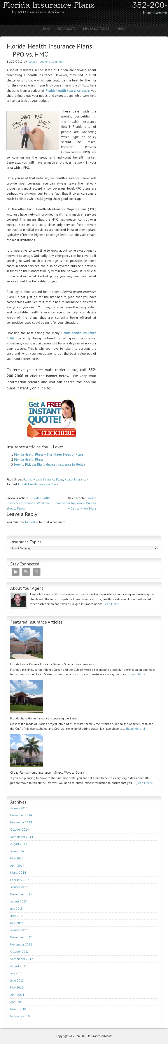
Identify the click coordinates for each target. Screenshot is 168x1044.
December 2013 (21, 894)
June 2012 (17, 980)
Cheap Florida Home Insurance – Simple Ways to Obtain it (48, 772)
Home (46, 29)
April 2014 (17, 866)
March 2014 (18, 873)
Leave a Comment (51, 62)
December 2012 (21, 937)
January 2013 (19, 930)
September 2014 (21, 837)
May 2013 (16, 923)
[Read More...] (139, 674)
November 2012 (21, 944)
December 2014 (21, 815)
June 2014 (17, 851)
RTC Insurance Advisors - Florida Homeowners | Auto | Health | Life (84, 12)
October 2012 (19, 952)
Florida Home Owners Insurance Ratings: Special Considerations (52, 664)
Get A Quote (66, 29)
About (121, 29)
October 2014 (19, 829)
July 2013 (16, 909)
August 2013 (18, 901)
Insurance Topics (96, 29)
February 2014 (20, 880)
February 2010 (20, 1016)
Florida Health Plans (28, 459)
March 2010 (18, 1009)
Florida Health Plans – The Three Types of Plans (49, 454)
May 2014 (16, 858)
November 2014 (21, 822)
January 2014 (19, 887)
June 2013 (17, 916)
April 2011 (17, 995)
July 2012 (16, 973)
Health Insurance (75, 479)
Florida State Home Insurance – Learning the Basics (44, 718)
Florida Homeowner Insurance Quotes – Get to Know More (75, 503)
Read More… (112, 604)
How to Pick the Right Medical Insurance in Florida (49, 464)
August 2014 (18, 844)
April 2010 (17, 1002)
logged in (31, 522)
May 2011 (16, 987)
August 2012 (18, 966)
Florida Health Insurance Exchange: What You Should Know (29, 503)
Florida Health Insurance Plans (43, 479)
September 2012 (21, 959)
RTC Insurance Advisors (97, 1036)
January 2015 (19, 808)
